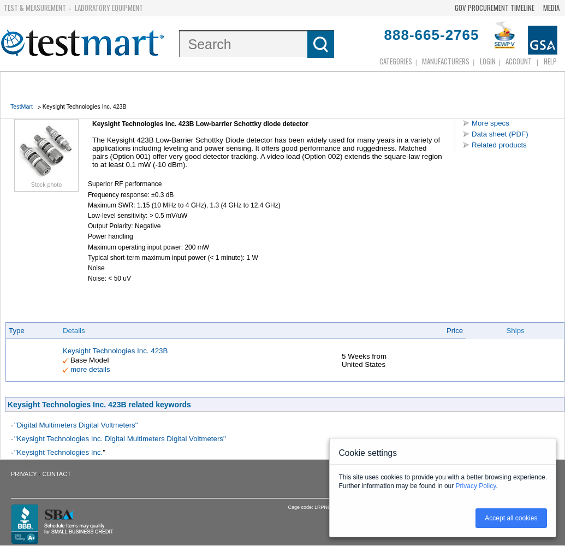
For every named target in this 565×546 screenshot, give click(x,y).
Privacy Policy (476, 486)
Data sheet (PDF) (500, 134)
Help (550, 61)
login (488, 61)
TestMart (21, 106)
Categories (395, 61)
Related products (499, 145)
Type (17, 331)
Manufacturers (445, 61)
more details (90, 369)
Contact (57, 474)
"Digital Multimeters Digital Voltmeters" (76, 425)
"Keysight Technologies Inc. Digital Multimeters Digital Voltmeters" (120, 439)
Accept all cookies (511, 518)
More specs (490, 123)
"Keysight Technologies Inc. (58, 452)
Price (455, 331)
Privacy (24, 474)
